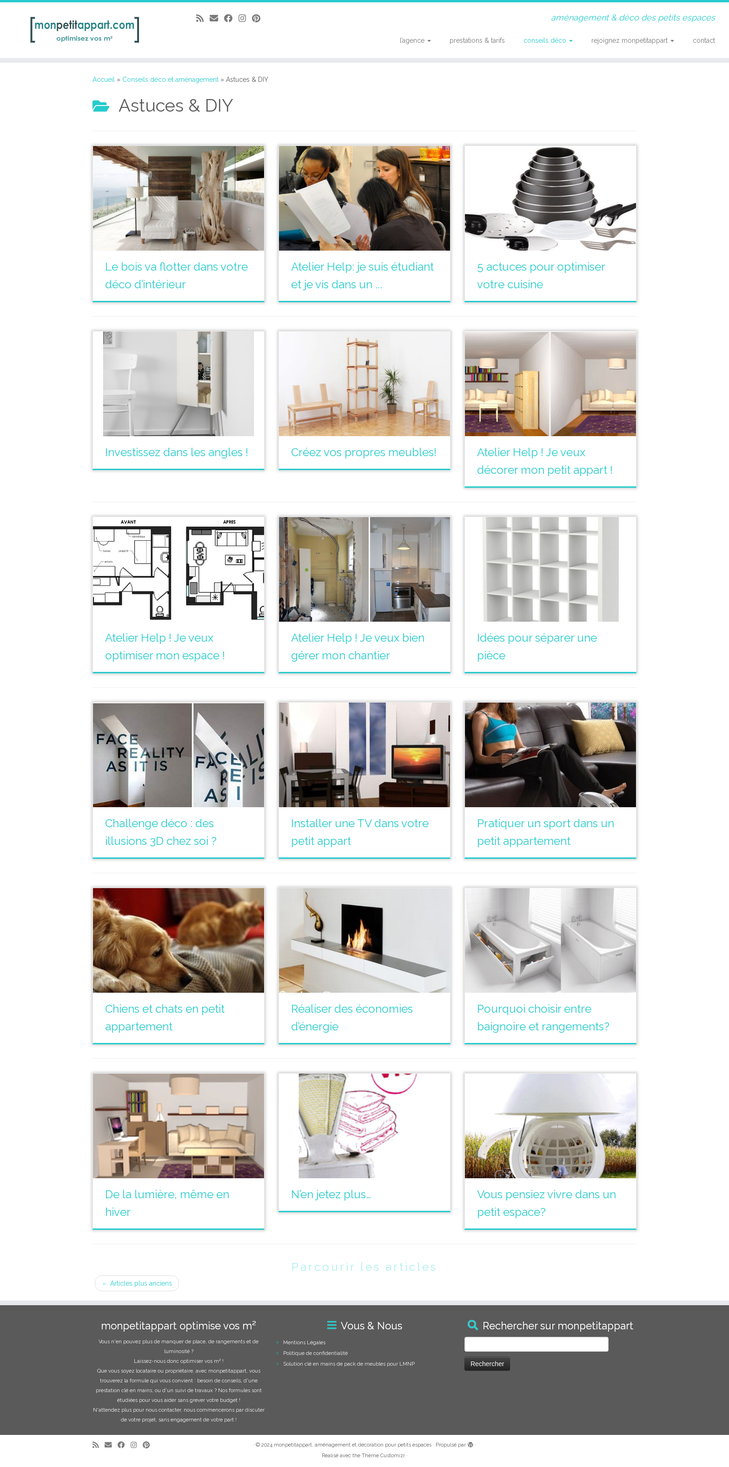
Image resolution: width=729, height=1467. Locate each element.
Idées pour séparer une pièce (537, 646)
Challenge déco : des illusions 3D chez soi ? (161, 832)
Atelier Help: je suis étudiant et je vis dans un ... (362, 275)
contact (704, 40)
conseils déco (548, 40)
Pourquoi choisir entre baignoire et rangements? (543, 1017)
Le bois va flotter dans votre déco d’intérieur (176, 275)
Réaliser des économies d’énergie (352, 1017)
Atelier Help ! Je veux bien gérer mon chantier (357, 646)
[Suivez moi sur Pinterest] (259, 18)
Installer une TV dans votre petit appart (360, 832)
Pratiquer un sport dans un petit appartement (545, 832)
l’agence (415, 40)
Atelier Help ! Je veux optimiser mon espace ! (165, 646)
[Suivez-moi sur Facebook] (231, 18)
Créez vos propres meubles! (364, 452)
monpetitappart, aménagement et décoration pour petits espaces (352, 1445)
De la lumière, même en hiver (167, 1203)
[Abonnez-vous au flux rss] (203, 18)
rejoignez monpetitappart (632, 40)
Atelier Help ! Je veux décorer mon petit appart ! (545, 461)
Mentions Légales (304, 1343)
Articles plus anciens (137, 1283)
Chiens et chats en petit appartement (165, 1017)
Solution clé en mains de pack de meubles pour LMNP (349, 1364)
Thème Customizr (383, 1456)
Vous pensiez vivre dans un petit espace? (546, 1203)
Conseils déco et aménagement (170, 79)
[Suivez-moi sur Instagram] (245, 18)
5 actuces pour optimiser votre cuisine (541, 275)
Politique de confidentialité (315, 1353)
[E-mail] (217, 18)
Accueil (104, 79)
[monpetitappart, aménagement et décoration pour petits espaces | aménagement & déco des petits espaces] (84, 30)
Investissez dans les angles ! (176, 452)
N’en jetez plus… (331, 1194)
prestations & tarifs (477, 40)
